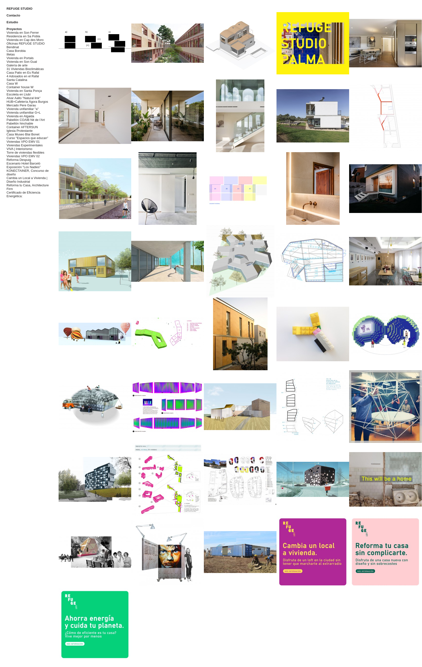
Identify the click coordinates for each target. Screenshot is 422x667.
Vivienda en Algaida (20, 116)
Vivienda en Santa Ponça (24, 91)
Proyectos (14, 29)
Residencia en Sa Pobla (23, 36)
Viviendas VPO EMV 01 (23, 141)
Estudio (12, 22)
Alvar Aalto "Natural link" (23, 98)
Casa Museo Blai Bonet (23, 134)
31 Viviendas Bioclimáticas (25, 69)
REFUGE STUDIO (19, 8)
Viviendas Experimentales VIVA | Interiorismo (25, 147)
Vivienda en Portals (20, 58)
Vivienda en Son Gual (22, 61)
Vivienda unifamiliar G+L (24, 112)
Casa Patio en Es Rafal (23, 72)
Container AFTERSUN (22, 127)
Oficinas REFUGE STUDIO (26, 43)
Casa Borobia (16, 51)
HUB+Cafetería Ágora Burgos (27, 101)
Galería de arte (17, 65)
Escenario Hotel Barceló (23, 163)
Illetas (11, 54)
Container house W (20, 87)
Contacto (13, 15)
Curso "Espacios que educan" (27, 138)
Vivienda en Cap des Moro (25, 40)
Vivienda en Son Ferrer (23, 32)
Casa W (12, 83)
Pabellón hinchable (20, 123)
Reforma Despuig (19, 160)
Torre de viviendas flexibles (25, 152)
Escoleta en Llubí (19, 94)
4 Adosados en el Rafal (23, 76)
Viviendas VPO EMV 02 (23, 156)
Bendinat (13, 47)
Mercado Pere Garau (21, 105)
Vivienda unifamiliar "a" (23, 109)
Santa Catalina (17, 80)
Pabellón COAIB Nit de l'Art (26, 120)
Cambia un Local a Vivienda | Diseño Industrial (27, 179)
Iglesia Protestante (20, 131)
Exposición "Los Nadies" (24, 167)
